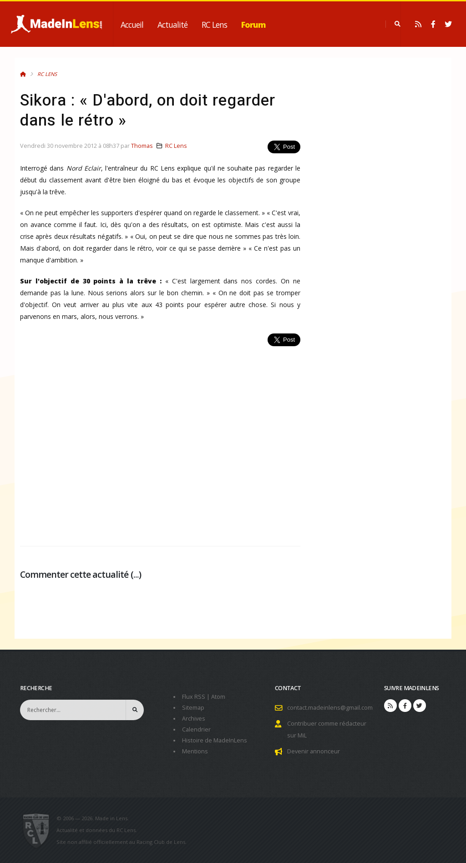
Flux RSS (193, 697)
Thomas (142, 146)
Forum (253, 24)
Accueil (132, 24)
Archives (193, 718)
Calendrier (196, 729)
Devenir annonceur (313, 751)
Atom (218, 697)
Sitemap (193, 708)
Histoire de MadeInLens (214, 740)
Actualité (172, 24)
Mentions (195, 751)
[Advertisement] (160, 441)
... (136, 574)
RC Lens (214, 24)
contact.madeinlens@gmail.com (330, 708)
